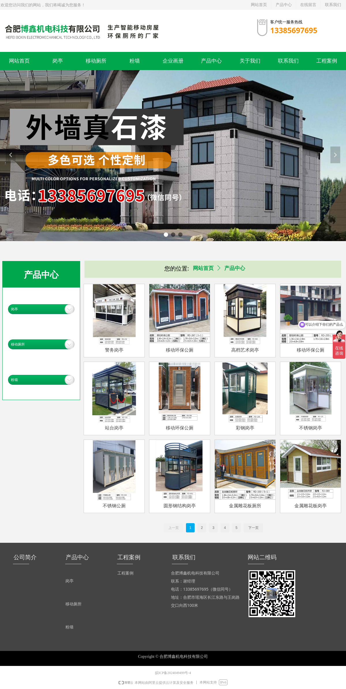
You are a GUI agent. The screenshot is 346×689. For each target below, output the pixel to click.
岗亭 (14, 309)
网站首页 (203, 268)
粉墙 (14, 380)
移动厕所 (18, 344)
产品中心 (234, 268)
